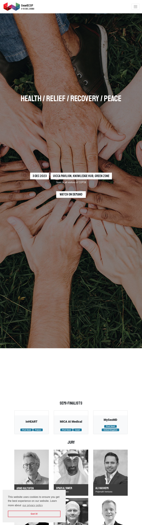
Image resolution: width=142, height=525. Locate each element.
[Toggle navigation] (135, 7)
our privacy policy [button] (33, 505)
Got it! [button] (34, 513)
